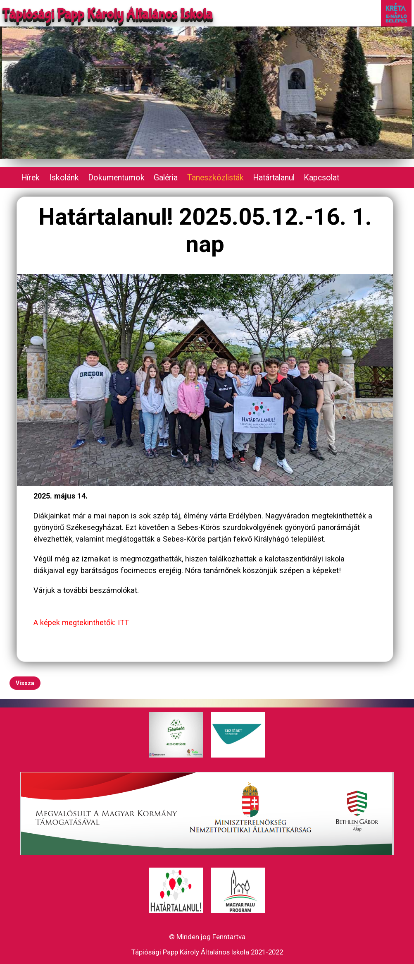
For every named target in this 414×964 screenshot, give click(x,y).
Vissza (25, 683)
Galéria (166, 177)
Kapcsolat (321, 177)
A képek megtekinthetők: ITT (81, 622)
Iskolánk (64, 177)
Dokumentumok (116, 177)
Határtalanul (274, 177)
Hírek (30, 177)
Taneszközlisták (215, 177)
